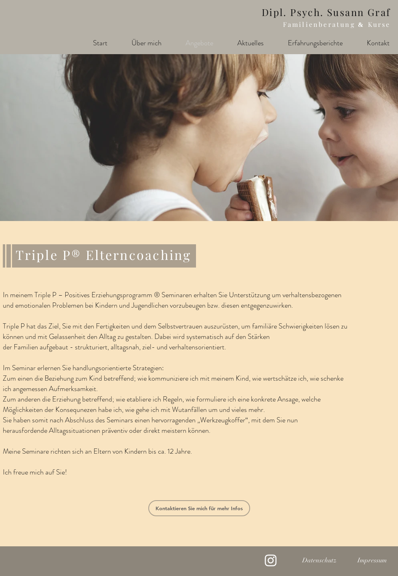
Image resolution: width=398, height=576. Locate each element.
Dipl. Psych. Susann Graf (326, 12)
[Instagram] (271, 560)
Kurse (379, 24)
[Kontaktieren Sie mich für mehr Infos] (199, 508)
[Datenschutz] (319, 560)
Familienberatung (320, 24)
